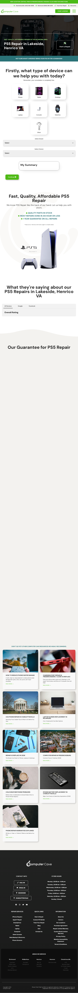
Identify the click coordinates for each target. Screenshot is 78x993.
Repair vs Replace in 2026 (15, 755)
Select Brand (39, 139)
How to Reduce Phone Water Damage (20, 675)
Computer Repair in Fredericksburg (57, 755)
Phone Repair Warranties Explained (20, 831)
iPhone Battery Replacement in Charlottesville (55, 792)
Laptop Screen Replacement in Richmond (55, 717)
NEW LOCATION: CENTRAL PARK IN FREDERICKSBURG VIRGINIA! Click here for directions (39, 2)
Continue (12, 177)
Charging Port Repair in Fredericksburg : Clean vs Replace (56, 676)
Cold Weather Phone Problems (18, 792)
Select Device (39, 149)
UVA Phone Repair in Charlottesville (20, 717)
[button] (2, 318)
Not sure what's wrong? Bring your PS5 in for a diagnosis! (39, 58)
